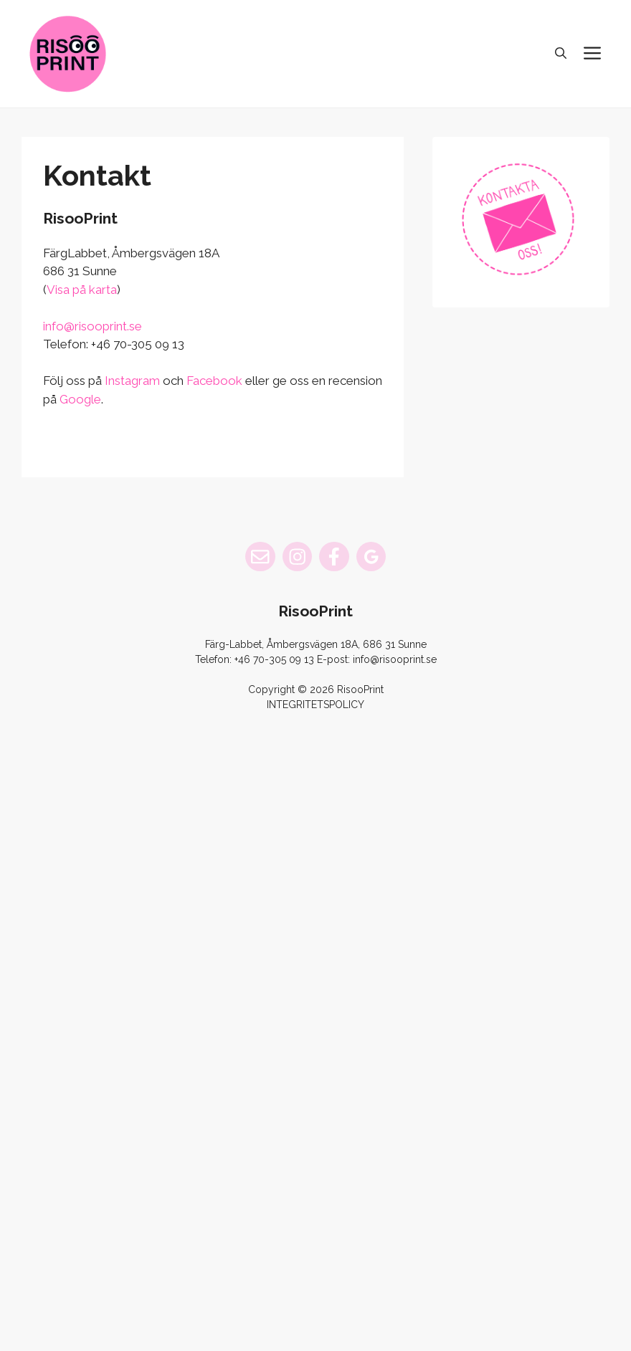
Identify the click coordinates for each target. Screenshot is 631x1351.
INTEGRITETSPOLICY (315, 704)
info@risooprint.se (92, 326)
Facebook (214, 380)
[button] (560, 53)
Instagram (132, 380)
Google (80, 399)
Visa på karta (82, 289)
